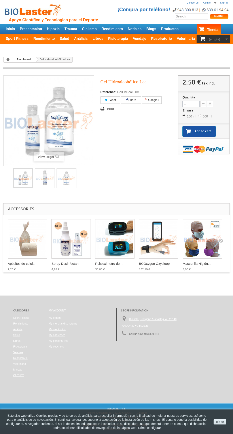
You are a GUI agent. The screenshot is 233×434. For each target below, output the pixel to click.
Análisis (81, 38)
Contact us (192, 2)
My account (57, 310)
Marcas (17, 369)
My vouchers (56, 346)
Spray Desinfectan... (66, 263)
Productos (169, 29)
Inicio (10, 29)
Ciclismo (89, 29)
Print (110, 109)
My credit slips (57, 329)
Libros (98, 38)
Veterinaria (186, 38)
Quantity (188, 97)
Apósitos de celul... (22, 263)
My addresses (57, 335)
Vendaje (139, 38)
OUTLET (13, 47)
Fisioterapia (118, 38)
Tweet (110, 100)
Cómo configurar (149, 428)
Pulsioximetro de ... (109, 263)
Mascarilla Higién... (197, 263)
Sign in (224, 2)
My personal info (58, 340)
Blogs (151, 29)
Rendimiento (112, 29)
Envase (188, 110)
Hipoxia (53, 29)
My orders (55, 317)
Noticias (135, 29)
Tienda (212, 30)
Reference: (108, 92)
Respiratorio (161, 38)
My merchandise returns (63, 323)
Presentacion (31, 29)
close (220, 422)
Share (131, 100)
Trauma (70, 29)
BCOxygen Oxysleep (154, 263)
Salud (64, 38)
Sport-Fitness (17, 38)
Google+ (152, 100)
